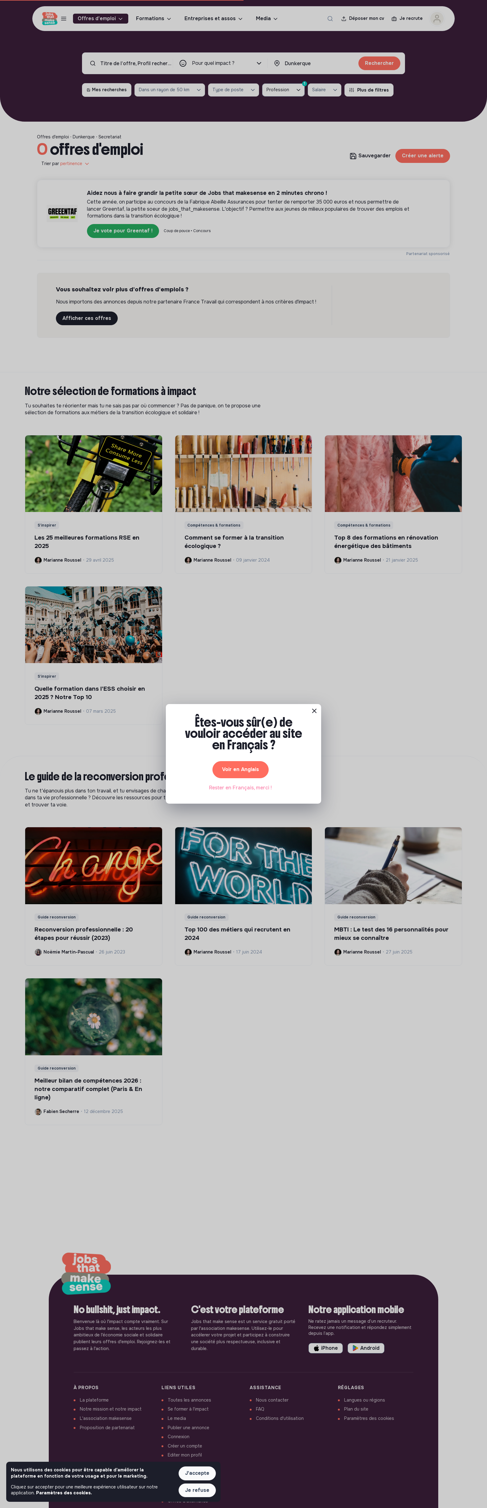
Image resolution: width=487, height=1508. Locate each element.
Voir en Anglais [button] (240, 769)
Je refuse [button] (197, 1490)
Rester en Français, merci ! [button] (240, 787)
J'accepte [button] (197, 1473)
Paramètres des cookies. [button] (64, 1493)
